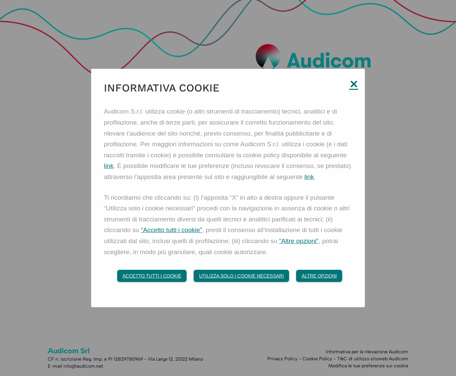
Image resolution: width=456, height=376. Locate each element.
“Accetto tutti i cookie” (171, 229)
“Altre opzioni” (298, 240)
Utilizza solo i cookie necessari (241, 275)
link (108, 165)
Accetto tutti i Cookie (152, 275)
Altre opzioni (319, 275)
